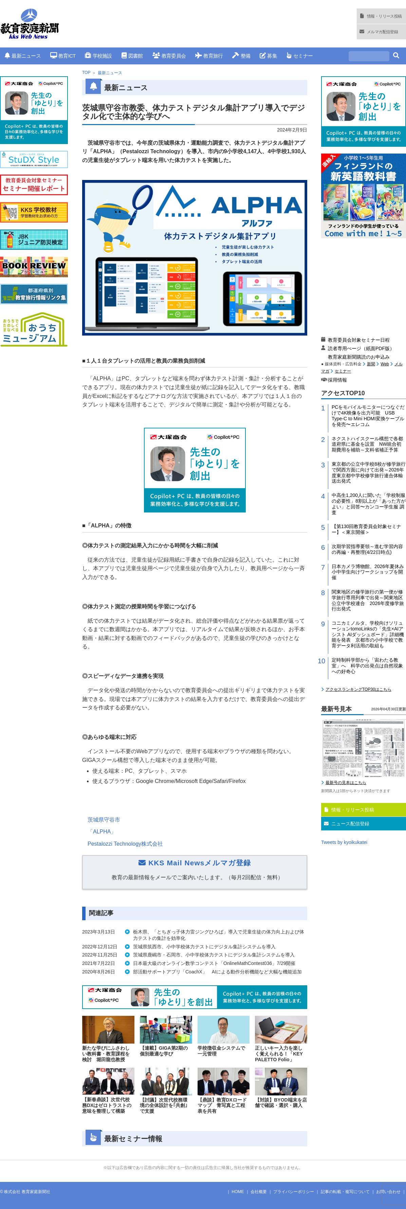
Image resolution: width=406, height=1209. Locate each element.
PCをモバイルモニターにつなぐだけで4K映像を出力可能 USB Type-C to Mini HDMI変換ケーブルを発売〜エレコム (368, 415)
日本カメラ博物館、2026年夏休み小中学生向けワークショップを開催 (368, 572)
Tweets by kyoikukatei (344, 842)
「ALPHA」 (102, 831)
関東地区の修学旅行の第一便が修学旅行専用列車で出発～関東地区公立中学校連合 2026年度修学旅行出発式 (368, 600)
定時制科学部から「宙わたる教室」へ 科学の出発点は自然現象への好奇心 (367, 665)
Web (385, 364)
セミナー (300, 56)
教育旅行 (209, 56)
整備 (241, 56)
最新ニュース (23, 56)
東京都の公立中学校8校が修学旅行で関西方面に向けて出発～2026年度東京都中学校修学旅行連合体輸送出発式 (369, 472)
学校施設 (98, 56)
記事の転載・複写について (345, 1191)
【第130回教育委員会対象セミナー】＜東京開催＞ (366, 529)
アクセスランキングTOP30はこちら (358, 689)
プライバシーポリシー (293, 1191)
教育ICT (63, 56)
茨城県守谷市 (104, 820)
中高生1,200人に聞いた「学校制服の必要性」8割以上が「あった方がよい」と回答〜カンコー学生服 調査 (369, 503)
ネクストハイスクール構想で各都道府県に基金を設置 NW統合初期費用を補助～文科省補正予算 (367, 444)
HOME (238, 1191)
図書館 (132, 56)
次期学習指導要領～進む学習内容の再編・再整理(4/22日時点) (367, 549)
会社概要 (259, 1191)
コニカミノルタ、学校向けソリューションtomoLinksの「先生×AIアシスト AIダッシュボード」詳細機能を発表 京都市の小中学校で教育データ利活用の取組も (368, 634)
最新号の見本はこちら (346, 782)
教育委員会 (169, 56)
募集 (268, 56)
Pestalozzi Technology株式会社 (125, 844)
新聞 (371, 364)
